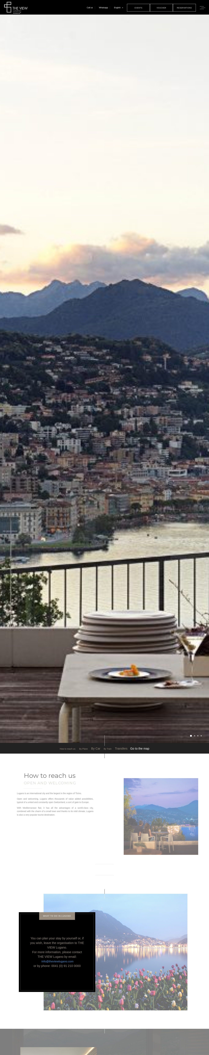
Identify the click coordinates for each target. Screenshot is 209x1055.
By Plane (83, 749)
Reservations (184, 8)
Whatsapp (103, 7)
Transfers (121, 748)
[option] (104, 379)
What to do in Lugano (57, 916)
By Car (95, 748)
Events (138, 8)
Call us (89, 7)
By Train (108, 749)
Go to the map (139, 748)
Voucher (161, 8)
